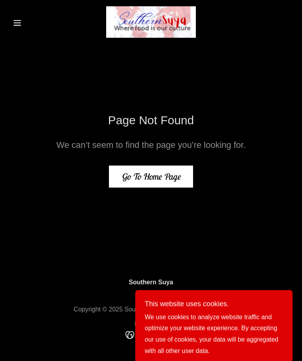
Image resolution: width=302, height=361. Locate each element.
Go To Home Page (151, 176)
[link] (151, 22)
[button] (30, 23)
